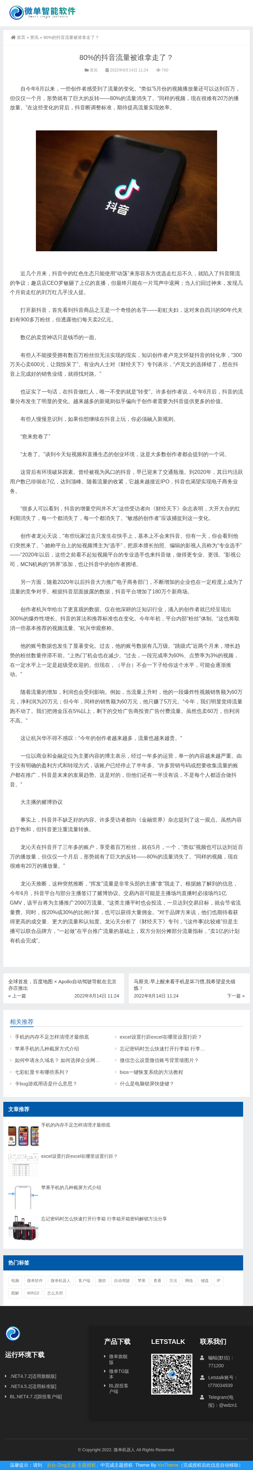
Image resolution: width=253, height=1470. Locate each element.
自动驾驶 (122, 1280)
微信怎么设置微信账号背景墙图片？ (159, 1060)
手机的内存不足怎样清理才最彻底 (52, 1037)
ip (218, 1280)
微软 (102, 1280)
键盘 (205, 1280)
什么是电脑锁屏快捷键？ (147, 1083)
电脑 (15, 1280)
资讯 (34, 37)
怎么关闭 (55, 1293)
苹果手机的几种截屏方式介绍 (47, 1048)
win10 (33, 1293)
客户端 (84, 1280)
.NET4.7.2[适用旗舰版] (33, 1376)
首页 (18, 37)
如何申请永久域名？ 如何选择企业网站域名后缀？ (70, 1060)
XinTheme (168, 1465)
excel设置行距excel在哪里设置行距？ (161, 1037)
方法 (173, 1280)
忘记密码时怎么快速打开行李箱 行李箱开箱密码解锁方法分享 (104, 1218)
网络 (189, 1280)
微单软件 (35, 1280)
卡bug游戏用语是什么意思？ (46, 1083)
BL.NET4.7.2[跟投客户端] (36, 1396)
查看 (157, 1280)
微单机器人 (60, 1280)
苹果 (142, 1280)
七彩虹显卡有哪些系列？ (42, 1072)
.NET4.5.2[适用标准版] (33, 1386)
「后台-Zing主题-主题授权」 (71, 1465)
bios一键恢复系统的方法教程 (151, 1072)
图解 (15, 1293)
